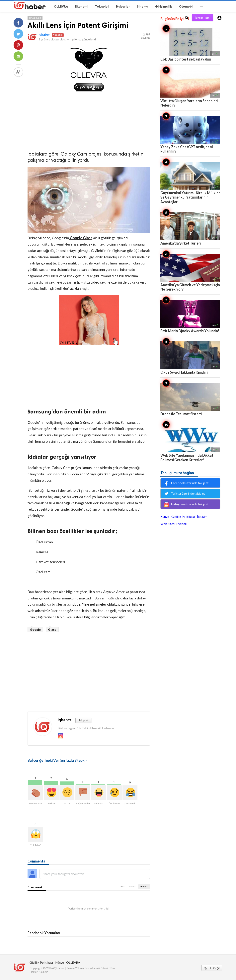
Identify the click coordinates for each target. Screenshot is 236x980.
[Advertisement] (89, 120)
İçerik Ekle (202, 18)
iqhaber (44, 34)
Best (122, 886)
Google (35, 629)
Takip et (83, 720)
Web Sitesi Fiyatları (173, 524)
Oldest (132, 886)
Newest (144, 886)
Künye (164, 516)
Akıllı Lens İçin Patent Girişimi (78, 25)
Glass (52, 629)
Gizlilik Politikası (183, 516)
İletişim (202, 516)
